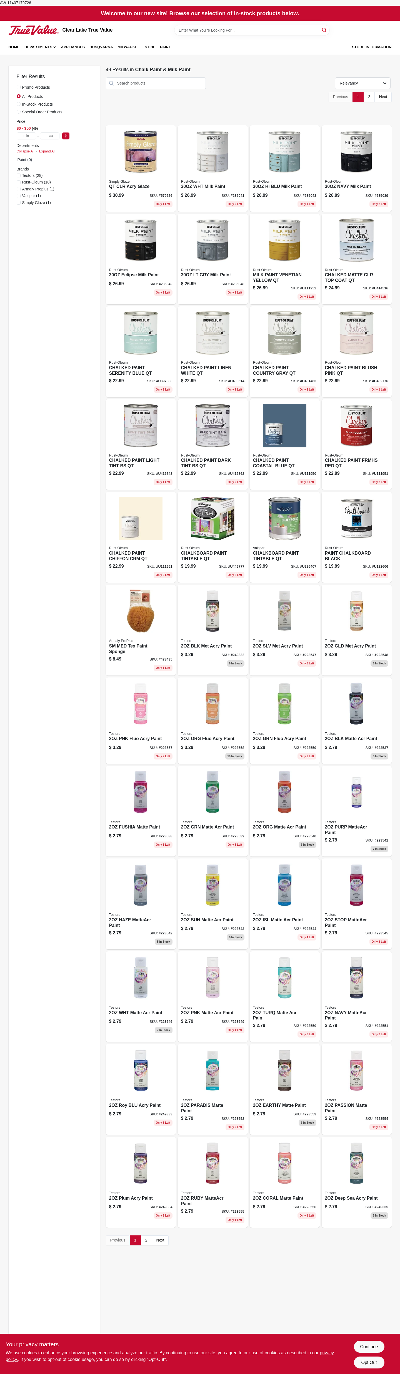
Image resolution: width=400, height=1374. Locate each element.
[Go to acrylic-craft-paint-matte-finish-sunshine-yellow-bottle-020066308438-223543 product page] (213, 903)
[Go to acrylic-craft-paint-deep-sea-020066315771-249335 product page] (357, 1182)
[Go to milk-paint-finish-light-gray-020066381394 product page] (213, 259)
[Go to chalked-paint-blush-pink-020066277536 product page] (357, 351)
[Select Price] (65, 135)
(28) (32, 175)
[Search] (325, 29)
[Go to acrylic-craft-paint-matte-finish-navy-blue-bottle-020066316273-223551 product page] (357, 996)
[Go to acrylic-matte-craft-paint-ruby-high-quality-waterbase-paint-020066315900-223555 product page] (213, 1182)
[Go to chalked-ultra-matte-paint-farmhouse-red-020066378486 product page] (357, 444)
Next (383, 97)
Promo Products (36, 87)
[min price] (26, 135)
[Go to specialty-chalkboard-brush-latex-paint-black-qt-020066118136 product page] (357, 537)
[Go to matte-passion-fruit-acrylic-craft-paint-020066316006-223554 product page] (357, 1089)
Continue (369, 1346)
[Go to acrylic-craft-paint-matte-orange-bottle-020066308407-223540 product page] (285, 811)
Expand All (47, 151)
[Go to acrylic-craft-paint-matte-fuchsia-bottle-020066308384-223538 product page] (141, 811)
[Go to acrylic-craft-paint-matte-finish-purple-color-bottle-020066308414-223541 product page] (357, 811)
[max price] (49, 135)
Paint (165, 47)
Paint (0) (25, 159)
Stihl (150, 47)
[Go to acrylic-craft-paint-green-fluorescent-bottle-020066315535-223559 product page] (285, 720)
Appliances (73, 47)
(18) (36, 182)
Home (14, 47)
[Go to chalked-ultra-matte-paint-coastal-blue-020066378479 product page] (285, 444)
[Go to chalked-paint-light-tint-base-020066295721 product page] (141, 444)
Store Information (371, 47)
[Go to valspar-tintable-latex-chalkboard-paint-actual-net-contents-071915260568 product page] (285, 537)
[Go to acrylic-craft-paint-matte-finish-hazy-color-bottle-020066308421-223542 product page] (141, 903)
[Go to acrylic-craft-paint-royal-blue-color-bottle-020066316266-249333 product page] (141, 1089)
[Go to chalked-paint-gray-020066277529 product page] (285, 351)
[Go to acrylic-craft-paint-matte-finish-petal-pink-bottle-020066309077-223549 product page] (213, 996)
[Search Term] (252, 30)
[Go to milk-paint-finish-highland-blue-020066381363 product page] (285, 168)
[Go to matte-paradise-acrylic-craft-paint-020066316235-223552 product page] (213, 1089)
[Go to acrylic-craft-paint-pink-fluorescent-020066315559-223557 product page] (141, 720)
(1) (38, 189)
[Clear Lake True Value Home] (34, 30)
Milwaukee (129, 47)
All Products (32, 96)
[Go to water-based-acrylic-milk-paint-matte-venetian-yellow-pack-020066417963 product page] (285, 259)
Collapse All (25, 151)
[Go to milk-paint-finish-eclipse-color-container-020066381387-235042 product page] (141, 259)
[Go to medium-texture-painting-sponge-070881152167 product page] (141, 630)
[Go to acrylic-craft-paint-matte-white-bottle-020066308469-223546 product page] (141, 996)
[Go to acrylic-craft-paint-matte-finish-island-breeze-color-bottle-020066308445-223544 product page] (285, 903)
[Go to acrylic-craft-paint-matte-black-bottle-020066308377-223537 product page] (357, 720)
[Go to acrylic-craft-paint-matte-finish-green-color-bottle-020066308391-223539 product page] (213, 811)
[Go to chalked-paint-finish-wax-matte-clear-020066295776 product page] (357, 259)
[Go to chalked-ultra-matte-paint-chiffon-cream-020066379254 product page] (141, 537)
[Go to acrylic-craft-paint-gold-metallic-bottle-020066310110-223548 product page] (357, 630)
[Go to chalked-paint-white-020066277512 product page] (213, 351)
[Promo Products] (19, 87)
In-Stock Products (37, 104)
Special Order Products (42, 112)
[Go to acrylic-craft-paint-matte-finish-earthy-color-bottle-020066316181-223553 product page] (285, 1089)
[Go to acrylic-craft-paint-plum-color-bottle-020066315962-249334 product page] (141, 1182)
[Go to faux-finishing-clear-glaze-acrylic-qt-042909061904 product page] (141, 168)
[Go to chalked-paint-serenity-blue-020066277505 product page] (141, 351)
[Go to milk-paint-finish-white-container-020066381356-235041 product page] (213, 168)
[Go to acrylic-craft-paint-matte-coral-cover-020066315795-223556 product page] (285, 1182)
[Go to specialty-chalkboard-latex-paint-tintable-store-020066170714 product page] (213, 537)
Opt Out (369, 1362)
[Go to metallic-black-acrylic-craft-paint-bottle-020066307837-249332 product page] (213, 630)
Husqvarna (101, 47)
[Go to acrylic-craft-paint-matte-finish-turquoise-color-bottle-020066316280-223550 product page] (285, 996)
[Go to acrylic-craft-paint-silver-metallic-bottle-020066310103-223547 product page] (285, 630)
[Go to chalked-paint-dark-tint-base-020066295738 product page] (213, 444)
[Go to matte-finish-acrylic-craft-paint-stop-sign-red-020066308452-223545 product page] (357, 903)
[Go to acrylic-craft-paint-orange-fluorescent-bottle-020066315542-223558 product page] (213, 720)
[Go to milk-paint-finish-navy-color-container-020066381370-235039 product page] (357, 168)
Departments (38, 47)
